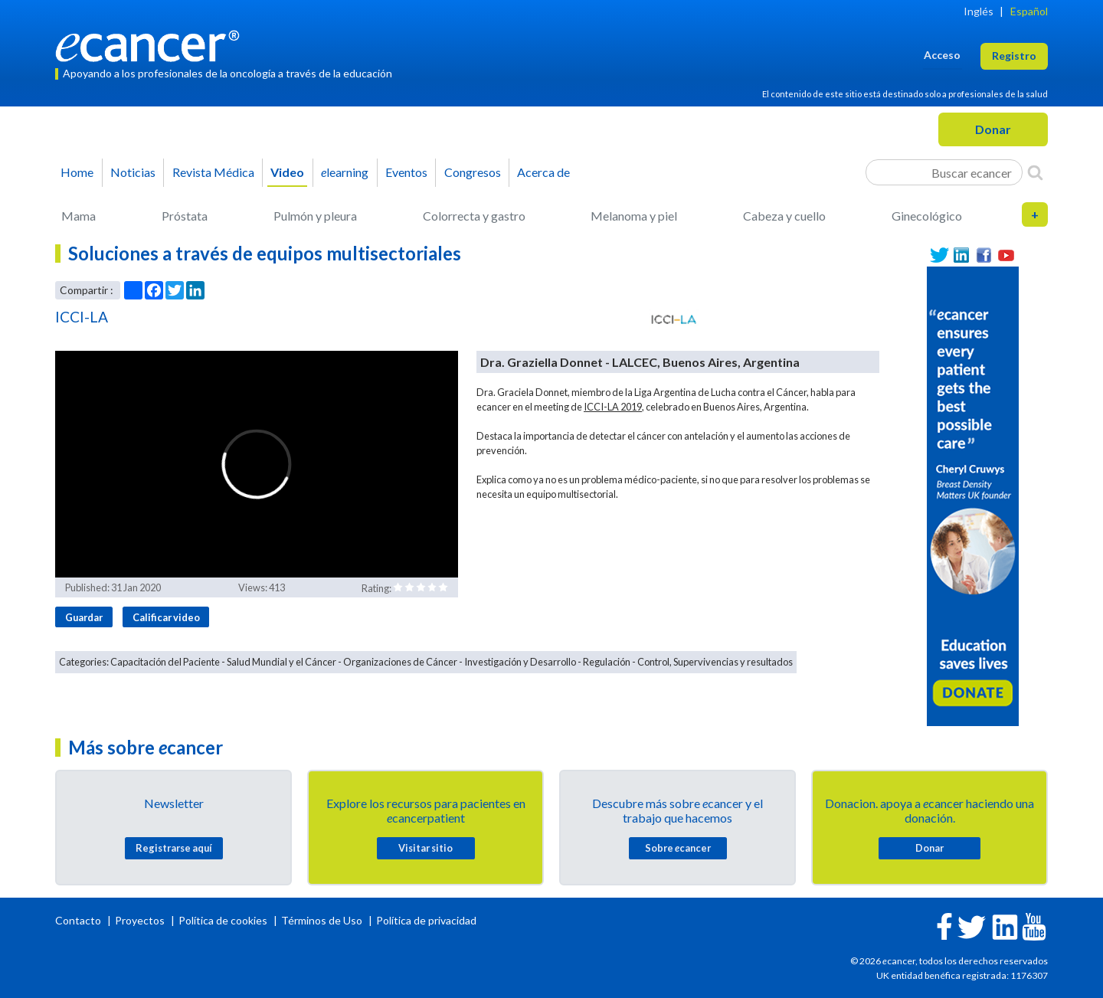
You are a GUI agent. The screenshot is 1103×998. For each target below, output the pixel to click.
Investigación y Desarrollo (520, 662)
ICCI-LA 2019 (613, 407)
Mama (78, 215)
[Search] (1035, 172)
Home (77, 172)
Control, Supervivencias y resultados (715, 662)
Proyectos (141, 920)
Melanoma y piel (634, 215)
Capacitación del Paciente (165, 662)
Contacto (79, 920)
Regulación (606, 662)
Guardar (84, 617)
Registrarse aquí (174, 848)
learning (344, 172)
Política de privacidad (426, 920)
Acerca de (543, 172)
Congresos (472, 172)
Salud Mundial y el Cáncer (281, 662)
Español (1029, 11)
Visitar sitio (425, 848)
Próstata (185, 215)
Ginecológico (927, 215)
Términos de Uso (321, 920)
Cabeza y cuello (784, 215)
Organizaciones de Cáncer (400, 662)
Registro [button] (1014, 55)
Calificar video (166, 617)
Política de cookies (222, 920)
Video (287, 172)
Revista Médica (213, 172)
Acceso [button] (942, 54)
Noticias (132, 172)
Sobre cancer (678, 848)
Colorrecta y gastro (474, 215)
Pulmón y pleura (315, 215)
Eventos (406, 172)
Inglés (978, 11)
